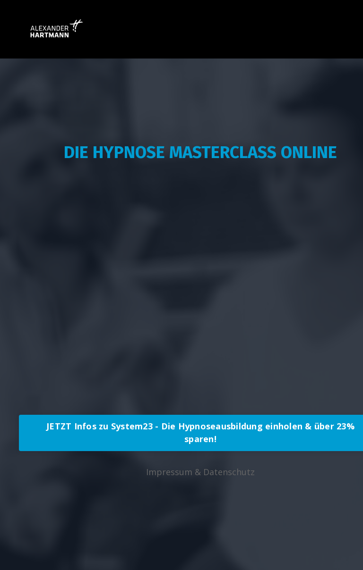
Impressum (169, 472)
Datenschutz (229, 472)
